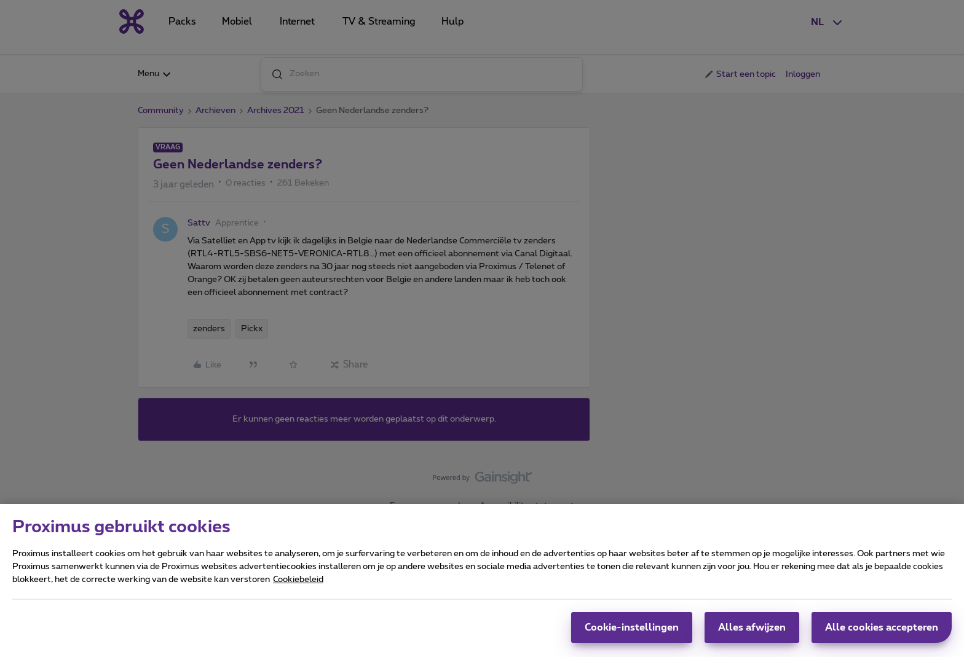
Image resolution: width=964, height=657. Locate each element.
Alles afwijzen (752, 634)
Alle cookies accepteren (881, 634)
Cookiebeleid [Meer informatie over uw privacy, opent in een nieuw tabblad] (298, 585)
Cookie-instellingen (632, 634)
